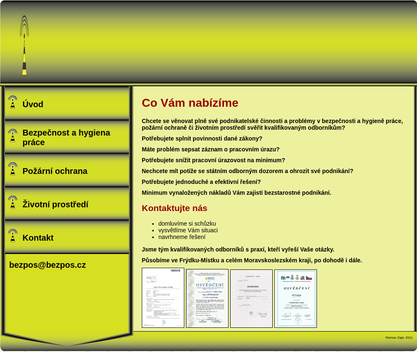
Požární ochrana (47, 168)
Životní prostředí (47, 202)
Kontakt (30, 235)
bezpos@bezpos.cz (47, 264)
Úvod (25, 102)
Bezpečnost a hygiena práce (58, 137)
